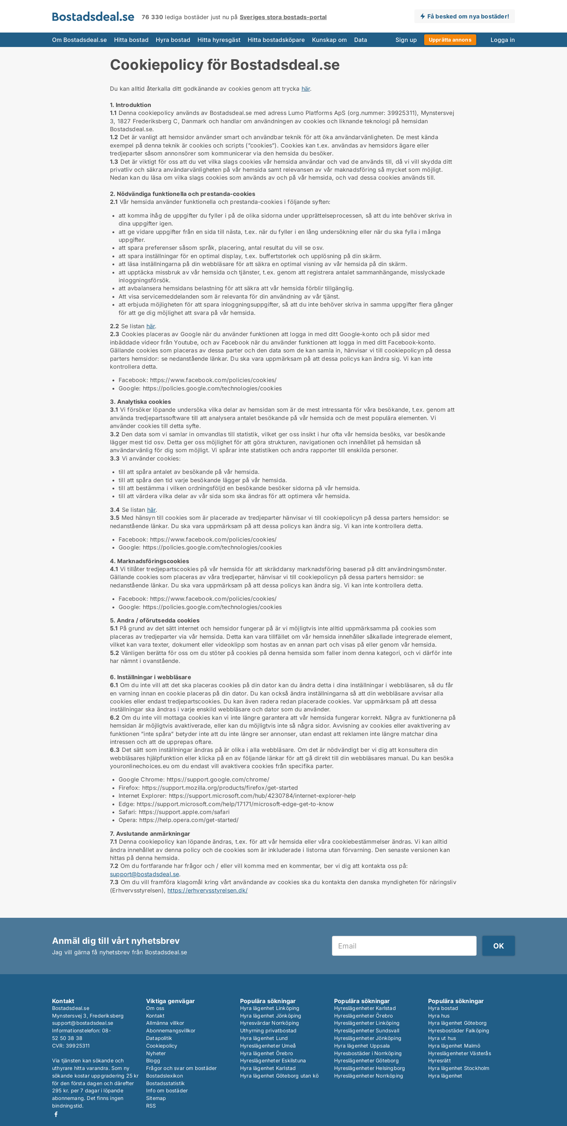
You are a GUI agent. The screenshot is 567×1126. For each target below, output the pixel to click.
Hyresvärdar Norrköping (269, 1023)
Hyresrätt (439, 1060)
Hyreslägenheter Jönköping (367, 1038)
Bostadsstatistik (165, 1083)
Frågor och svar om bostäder (181, 1068)
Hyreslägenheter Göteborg (366, 1060)
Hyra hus (439, 1015)
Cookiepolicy (161, 1045)
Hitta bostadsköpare (276, 39)
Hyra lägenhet (445, 1076)
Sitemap (156, 1098)
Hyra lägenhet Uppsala (362, 1045)
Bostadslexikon (164, 1076)
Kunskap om (329, 39)
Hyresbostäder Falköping (459, 1030)
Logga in (503, 39)
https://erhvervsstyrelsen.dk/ (207, 890)
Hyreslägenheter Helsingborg (369, 1068)
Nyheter (156, 1053)
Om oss (155, 1008)
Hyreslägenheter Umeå (268, 1045)
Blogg (153, 1060)
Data (360, 39)
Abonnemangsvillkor (171, 1030)
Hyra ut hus (442, 1038)
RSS (151, 1106)
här (306, 88)
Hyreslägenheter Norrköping (368, 1076)
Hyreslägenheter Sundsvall (366, 1030)
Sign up (406, 39)
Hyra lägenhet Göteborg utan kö (279, 1076)
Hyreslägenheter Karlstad (365, 1008)
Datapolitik (159, 1038)
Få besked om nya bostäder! (468, 16)
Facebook (56, 1114)
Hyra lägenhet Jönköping (271, 1015)
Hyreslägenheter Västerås (459, 1053)
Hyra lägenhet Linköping (270, 1008)
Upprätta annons (450, 40)
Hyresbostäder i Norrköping (368, 1053)
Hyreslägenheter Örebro (363, 1015)
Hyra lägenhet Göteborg (457, 1023)
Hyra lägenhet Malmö (454, 1045)
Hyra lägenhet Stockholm (459, 1068)
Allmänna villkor (165, 1023)
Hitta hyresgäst (218, 39)
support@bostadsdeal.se (144, 874)
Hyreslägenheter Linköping (367, 1023)
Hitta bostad (131, 39)
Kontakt (155, 1015)
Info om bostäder (167, 1090)
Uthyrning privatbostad (268, 1030)
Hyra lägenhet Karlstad (268, 1068)
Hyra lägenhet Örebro (266, 1053)
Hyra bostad (173, 39)
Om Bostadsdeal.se (79, 39)
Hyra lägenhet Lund (264, 1038)
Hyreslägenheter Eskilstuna (273, 1060)
